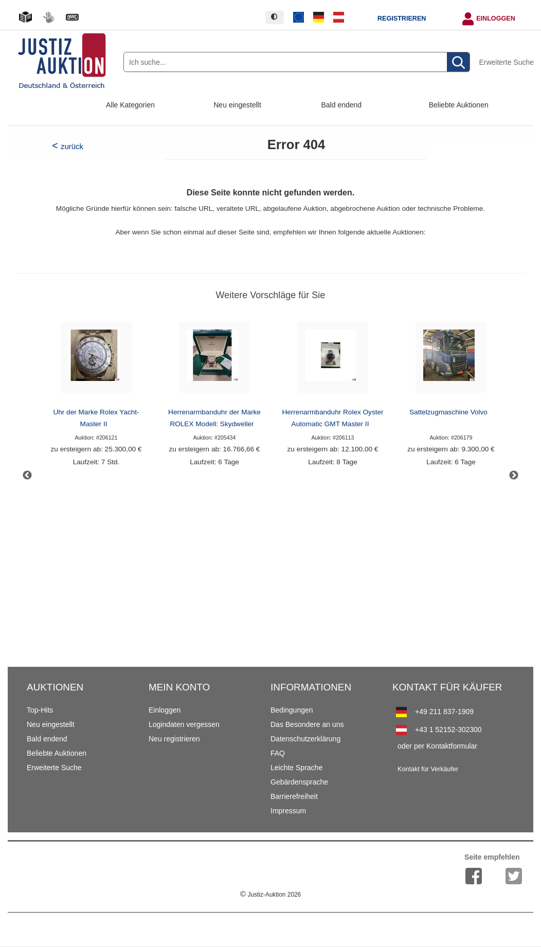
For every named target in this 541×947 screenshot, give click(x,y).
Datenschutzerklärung (305, 739)
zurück (72, 146)
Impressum (288, 811)
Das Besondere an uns (307, 724)
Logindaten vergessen (184, 724)
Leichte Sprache (296, 767)
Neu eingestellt (237, 105)
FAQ (277, 753)
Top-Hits (40, 710)
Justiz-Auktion (270, 894)
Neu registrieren (174, 739)
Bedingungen (291, 710)
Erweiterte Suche (506, 62)
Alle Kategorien (130, 105)
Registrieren (401, 18)
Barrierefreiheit (294, 796)
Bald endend (341, 105)
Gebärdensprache (299, 782)
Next (514, 475)
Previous (27, 475)
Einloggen (495, 18)
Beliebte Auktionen (459, 105)
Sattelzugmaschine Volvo (448, 412)
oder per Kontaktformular (437, 746)
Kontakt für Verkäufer (428, 769)
